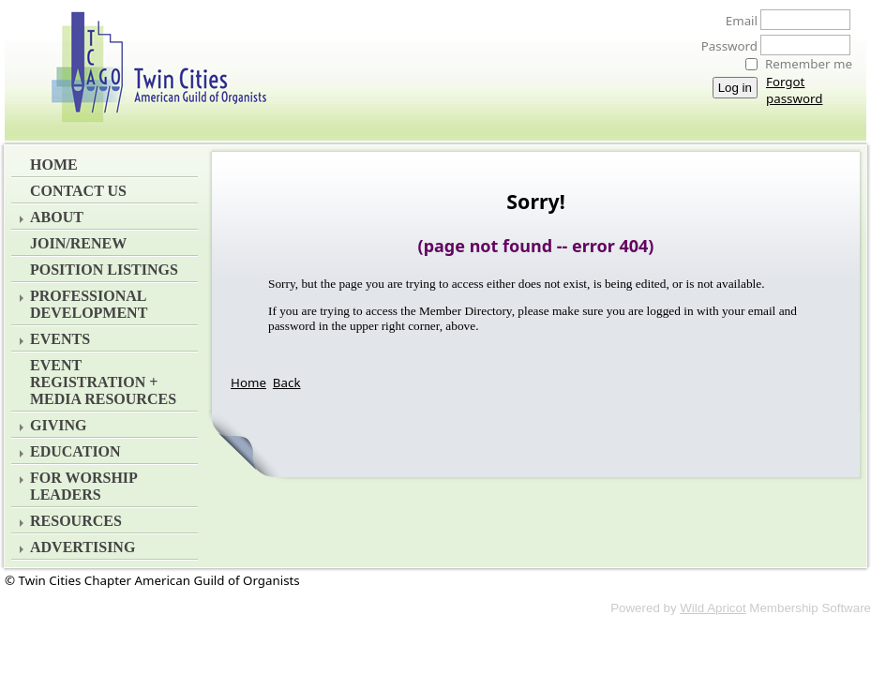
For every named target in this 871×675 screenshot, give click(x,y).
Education (75, 451)
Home (54, 164)
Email (736, 20)
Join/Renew (78, 243)
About (56, 217)
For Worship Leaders (84, 486)
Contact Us (78, 191)
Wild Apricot (712, 608)
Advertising (82, 547)
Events (60, 339)
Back (287, 382)
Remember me (808, 63)
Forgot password (794, 90)
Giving (58, 425)
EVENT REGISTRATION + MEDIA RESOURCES (103, 382)
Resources (76, 521)
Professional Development (88, 304)
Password (724, 46)
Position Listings (104, 270)
